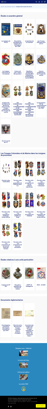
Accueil (2, 6)
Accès (28, 401)
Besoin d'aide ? (40, 405)
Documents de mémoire (10, 6)
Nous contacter (22, 401)
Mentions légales (12, 401)
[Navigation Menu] (45, 1)
